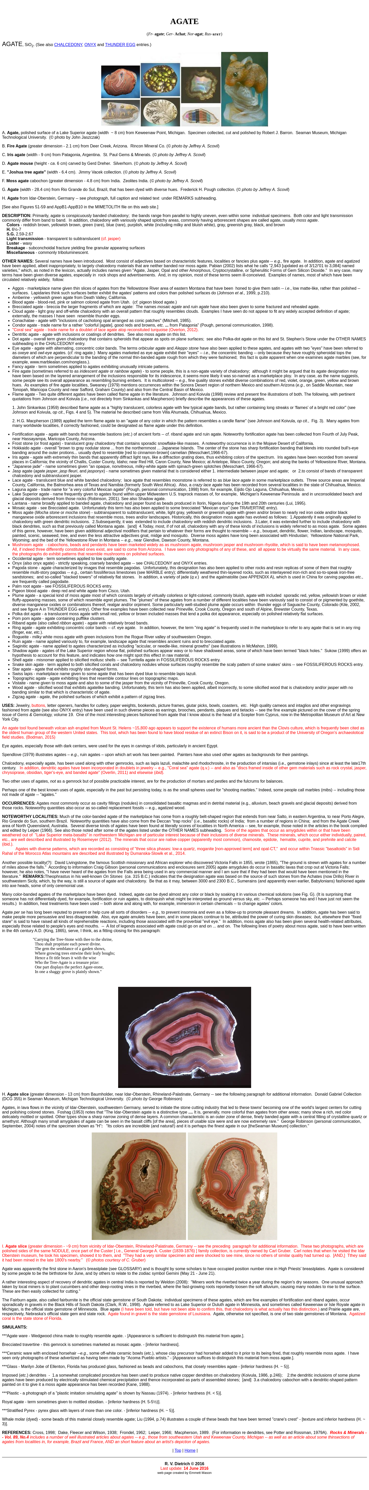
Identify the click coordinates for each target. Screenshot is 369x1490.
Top (178, 1450)
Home (190, 1450)
